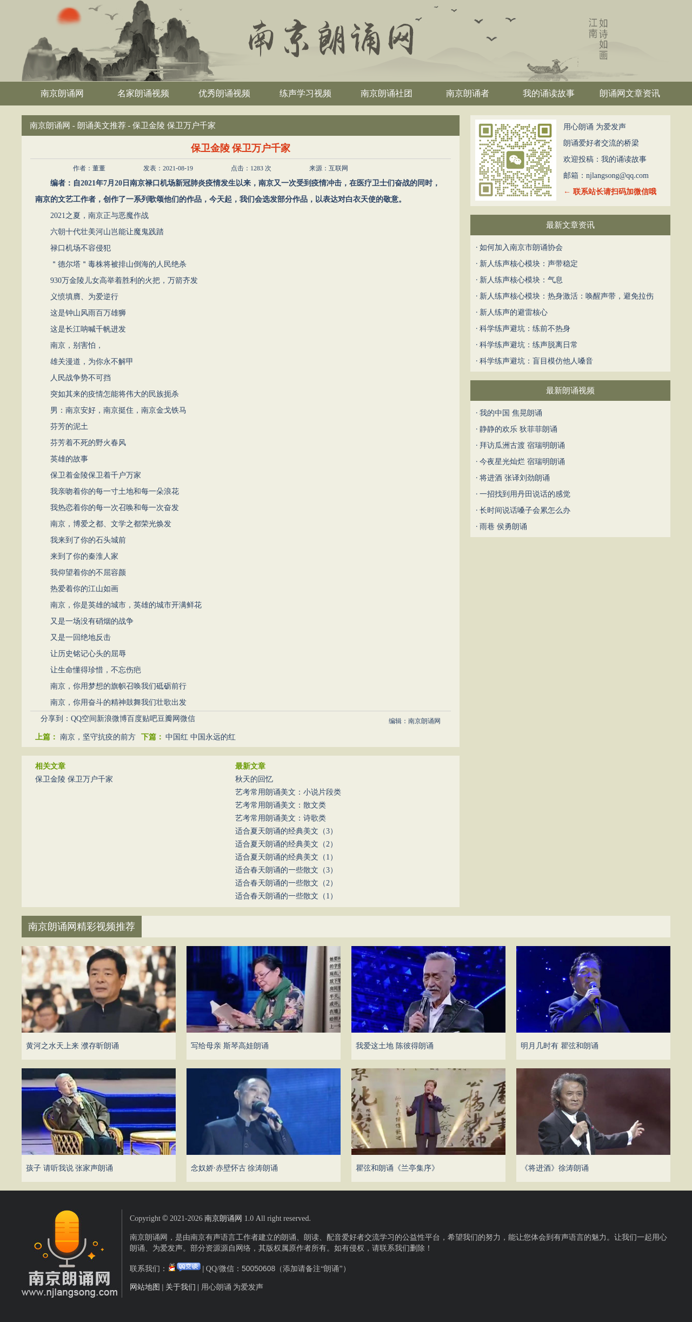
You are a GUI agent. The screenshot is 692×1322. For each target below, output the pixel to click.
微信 (187, 719)
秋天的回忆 (254, 779)
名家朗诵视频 (143, 93)
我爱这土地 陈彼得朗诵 (395, 1046)
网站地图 (145, 1287)
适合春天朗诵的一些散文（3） (286, 870)
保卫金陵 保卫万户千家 (74, 779)
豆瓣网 (168, 719)
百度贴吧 (142, 719)
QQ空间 (84, 719)
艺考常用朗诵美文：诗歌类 (280, 818)
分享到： (56, 719)
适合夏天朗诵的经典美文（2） (286, 844)
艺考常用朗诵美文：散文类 (280, 805)
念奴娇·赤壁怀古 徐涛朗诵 (234, 1168)
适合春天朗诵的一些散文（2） (286, 883)
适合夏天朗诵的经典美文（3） (286, 831)
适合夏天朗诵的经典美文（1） (286, 857)
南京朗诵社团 (386, 93)
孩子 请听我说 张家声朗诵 (69, 1168)
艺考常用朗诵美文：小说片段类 (288, 792)
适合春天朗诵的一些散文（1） (286, 896)
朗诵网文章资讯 (630, 93)
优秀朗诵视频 (224, 93)
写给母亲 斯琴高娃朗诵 (230, 1046)
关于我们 (180, 1287)
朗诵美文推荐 (101, 125)
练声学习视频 (305, 93)
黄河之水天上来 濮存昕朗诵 (72, 1046)
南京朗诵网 (62, 93)
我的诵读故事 (549, 93)
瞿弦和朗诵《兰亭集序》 (397, 1168)
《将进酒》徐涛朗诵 (555, 1168)
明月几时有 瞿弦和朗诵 (559, 1046)
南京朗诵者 (467, 93)
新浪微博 (112, 719)
